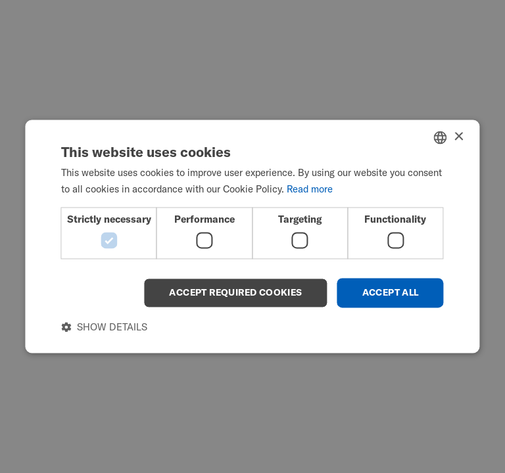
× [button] (459, 137)
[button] (104, 327)
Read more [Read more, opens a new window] (310, 189)
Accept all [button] (390, 293)
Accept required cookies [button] (235, 293)
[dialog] (252, 236)
